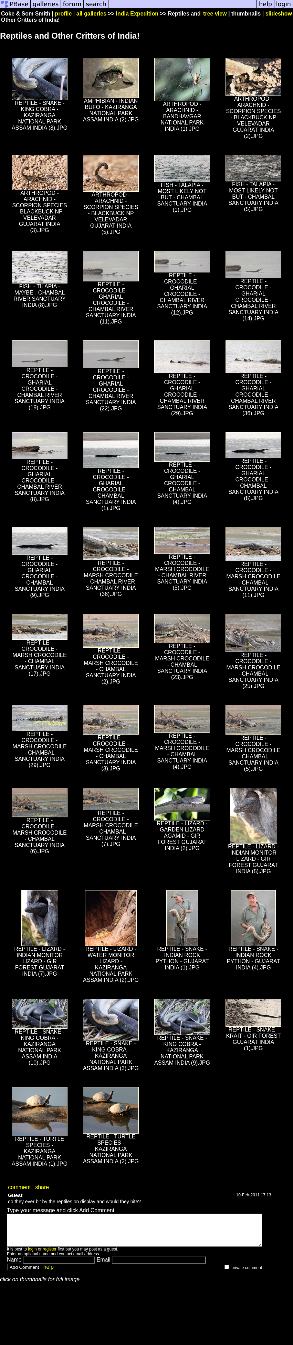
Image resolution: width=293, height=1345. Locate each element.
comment (19, 1187)
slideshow (278, 14)
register (49, 1255)
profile (63, 14)
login (32, 1255)
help (48, 1273)
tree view (215, 14)
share (42, 1187)
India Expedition (137, 14)
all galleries (91, 14)
